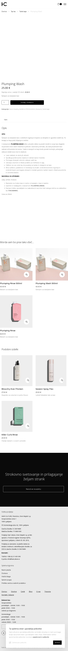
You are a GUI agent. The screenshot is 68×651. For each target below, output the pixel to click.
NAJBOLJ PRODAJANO (27, 109)
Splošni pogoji (6, 580)
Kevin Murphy (14, 109)
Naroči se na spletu (33, 489)
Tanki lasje (23, 11)
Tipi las (13, 11)
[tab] (6, 119)
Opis (5, 119)
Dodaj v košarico (27, 102)
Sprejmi (57, 642)
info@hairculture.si (13, 559)
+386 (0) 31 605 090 (14, 556)
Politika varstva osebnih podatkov (14, 583)
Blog (30, 592)
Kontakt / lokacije (8, 595)
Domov (4, 11)
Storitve (14, 592)
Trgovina (48, 592)
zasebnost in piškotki (41, 637)
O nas (38, 592)
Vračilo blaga (6, 576)
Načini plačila (6, 570)
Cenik (23, 592)
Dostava (5, 573)
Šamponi (39, 109)
